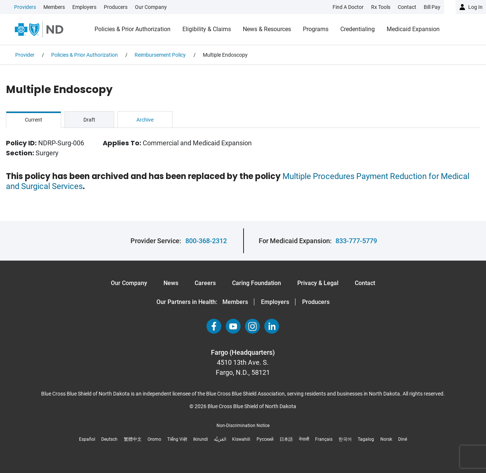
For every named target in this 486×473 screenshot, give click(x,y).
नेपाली (304, 439)
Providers (25, 7)
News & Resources (267, 29)
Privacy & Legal (317, 283)
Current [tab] (33, 120)
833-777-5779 (356, 241)
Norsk (386, 439)
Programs (315, 29)
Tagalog (366, 439)
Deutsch (109, 439)
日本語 (286, 439)
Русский (265, 439)
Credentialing (357, 29)
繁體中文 (133, 439)
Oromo (154, 439)
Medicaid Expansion (413, 29)
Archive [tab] (144, 120)
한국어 (345, 439)
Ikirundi (200, 439)
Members (54, 7)
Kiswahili (241, 439)
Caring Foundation (256, 283)
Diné (402, 439)
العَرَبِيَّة (220, 439)
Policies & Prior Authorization (133, 29)
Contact (365, 283)
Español (87, 439)
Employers (84, 7)
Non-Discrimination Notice (243, 425)
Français (324, 439)
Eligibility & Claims (206, 29)
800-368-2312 (206, 241)
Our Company (151, 7)
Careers (205, 283)
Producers (116, 7)
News (170, 283)
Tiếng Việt (177, 439)
